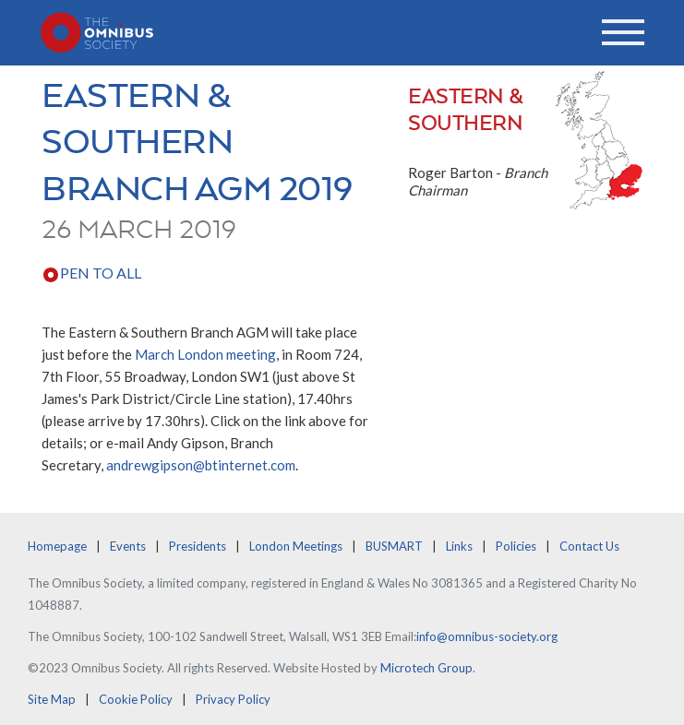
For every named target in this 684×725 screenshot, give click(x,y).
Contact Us (589, 546)
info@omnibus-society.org (487, 636)
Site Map (52, 699)
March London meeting (205, 354)
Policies (516, 546)
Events (128, 546)
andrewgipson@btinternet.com (200, 465)
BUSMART (394, 546)
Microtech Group (426, 667)
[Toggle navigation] (623, 32)
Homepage (57, 546)
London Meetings (295, 546)
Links (459, 546)
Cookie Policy (136, 699)
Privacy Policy (233, 699)
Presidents (197, 546)
